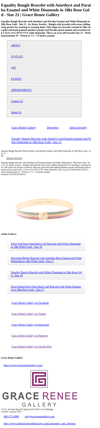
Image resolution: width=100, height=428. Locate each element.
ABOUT (15, 45)
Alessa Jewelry (14, 157)
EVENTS (16, 78)
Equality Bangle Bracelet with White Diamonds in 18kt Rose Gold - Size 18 (46, 274)
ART (13, 67)
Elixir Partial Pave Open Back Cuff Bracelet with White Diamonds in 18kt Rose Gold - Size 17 (46, 288)
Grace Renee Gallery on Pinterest (29, 335)
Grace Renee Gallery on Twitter (28, 313)
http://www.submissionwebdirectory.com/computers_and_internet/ (40, 423)
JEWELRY (17, 56)
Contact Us (17, 101)
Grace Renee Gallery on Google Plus (31, 346)
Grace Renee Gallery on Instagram (30, 324)
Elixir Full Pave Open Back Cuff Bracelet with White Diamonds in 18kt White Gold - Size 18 (46, 245)
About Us (16, 112)
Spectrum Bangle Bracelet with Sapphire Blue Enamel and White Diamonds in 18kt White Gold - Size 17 (46, 259)
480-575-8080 (11, 416)
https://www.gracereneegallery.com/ (23, 365)
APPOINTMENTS (21, 89)
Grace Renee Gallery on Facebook (30, 302)
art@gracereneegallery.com (40, 416)
